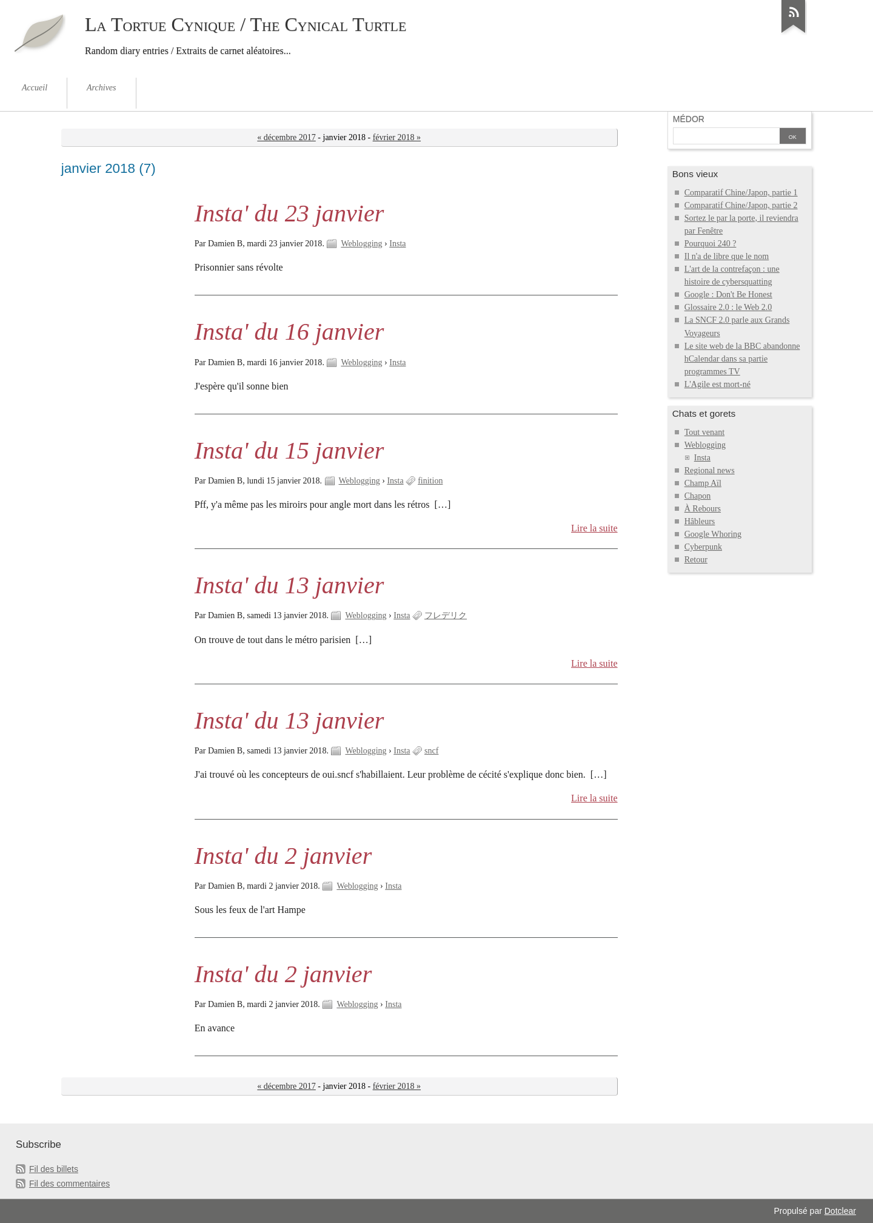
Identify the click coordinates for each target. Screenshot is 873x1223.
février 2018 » (397, 137)
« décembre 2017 (286, 137)
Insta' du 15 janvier (289, 450)
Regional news (709, 470)
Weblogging (361, 243)
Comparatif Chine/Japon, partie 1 (741, 192)
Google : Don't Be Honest (728, 294)
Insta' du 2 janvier (283, 855)
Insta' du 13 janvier (289, 585)
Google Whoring (712, 534)
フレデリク (445, 615)
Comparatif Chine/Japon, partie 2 (741, 205)
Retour (695, 559)
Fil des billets (53, 1169)
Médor (688, 119)
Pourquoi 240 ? (710, 243)
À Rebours (702, 508)
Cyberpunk (703, 546)
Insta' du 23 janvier (289, 213)
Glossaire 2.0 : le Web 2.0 (728, 307)
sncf (431, 750)
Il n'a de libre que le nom (726, 256)
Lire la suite (594, 528)
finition (430, 480)
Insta (397, 243)
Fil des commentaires (69, 1183)
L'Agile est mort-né (717, 384)
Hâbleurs (699, 521)
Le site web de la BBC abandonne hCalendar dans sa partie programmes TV (742, 359)
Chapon (697, 495)
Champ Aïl (702, 483)
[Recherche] (726, 137)
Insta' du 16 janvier (289, 331)
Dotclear (840, 1211)
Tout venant (704, 432)
